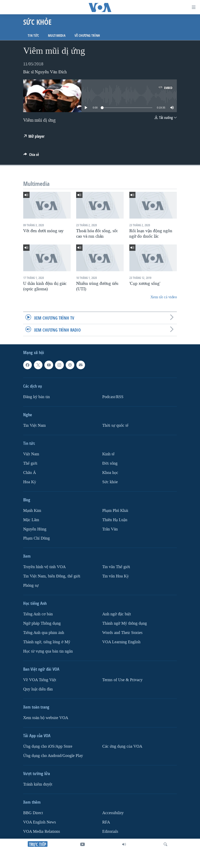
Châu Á (29, 472)
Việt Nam (31, 454)
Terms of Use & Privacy (122, 679)
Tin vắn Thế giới (116, 566)
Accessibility (113, 813)
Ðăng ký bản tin (36, 396)
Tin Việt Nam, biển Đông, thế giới (51, 576)
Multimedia (56, 35)
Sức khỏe (110, 482)
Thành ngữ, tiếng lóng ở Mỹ (46, 642)
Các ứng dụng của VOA (122, 746)
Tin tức (33, 35)
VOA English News (39, 822)
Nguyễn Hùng (34, 529)
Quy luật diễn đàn (38, 689)
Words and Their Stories (122, 632)
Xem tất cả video (163, 297)
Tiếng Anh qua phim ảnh (43, 632)
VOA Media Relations (41, 831)
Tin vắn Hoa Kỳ (115, 576)
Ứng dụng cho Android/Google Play (53, 755)
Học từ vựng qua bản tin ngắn (48, 651)
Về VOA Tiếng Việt (39, 679)
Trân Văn (110, 529)
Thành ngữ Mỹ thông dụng (124, 623)
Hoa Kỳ (29, 482)
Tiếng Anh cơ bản (38, 614)
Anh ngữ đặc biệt (116, 614)
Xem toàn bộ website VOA (45, 717)
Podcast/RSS (112, 396)
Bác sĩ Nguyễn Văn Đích (45, 72)
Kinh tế (108, 454)
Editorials (110, 831)
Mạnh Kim (32, 510)
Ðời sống (110, 463)
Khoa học (110, 472)
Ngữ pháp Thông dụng (42, 623)
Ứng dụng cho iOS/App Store (47, 746)
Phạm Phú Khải (115, 510)
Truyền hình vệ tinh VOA (44, 566)
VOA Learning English (121, 642)
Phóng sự (31, 585)
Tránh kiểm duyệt (37, 784)
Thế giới (30, 463)
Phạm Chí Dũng (36, 538)
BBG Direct (33, 813)
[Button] (31, 155)
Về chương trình (87, 35)
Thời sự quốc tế (115, 425)
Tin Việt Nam (34, 425)
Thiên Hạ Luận (114, 519)
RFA (106, 822)
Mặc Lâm (31, 519)
